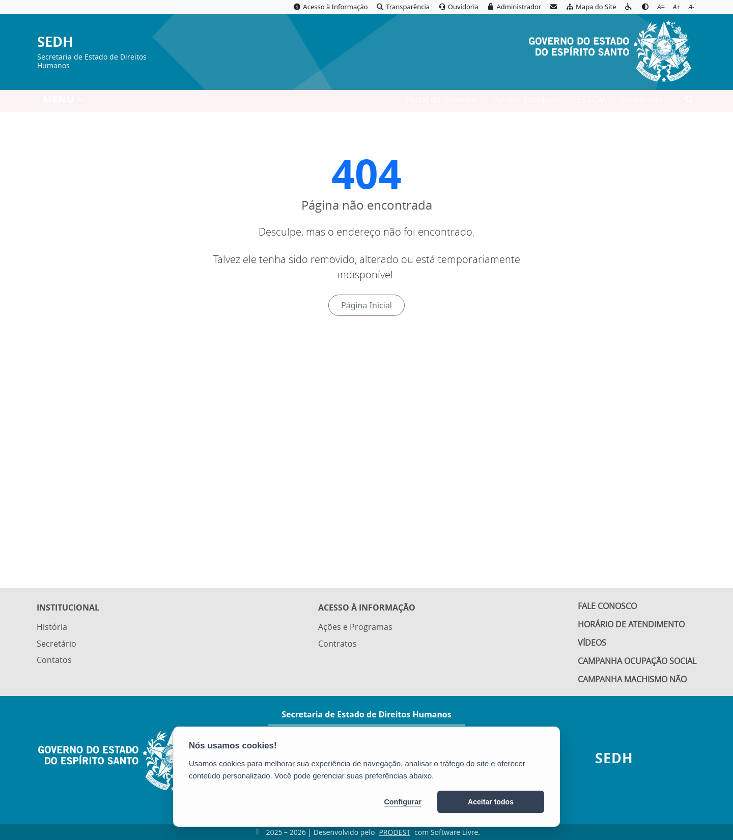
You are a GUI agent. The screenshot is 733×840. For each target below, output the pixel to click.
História (52, 623)
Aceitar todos (491, 802)
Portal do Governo (440, 102)
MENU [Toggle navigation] (65, 102)
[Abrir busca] (689, 102)
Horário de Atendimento (631, 622)
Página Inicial (366, 305)
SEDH (55, 42)
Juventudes (642, 102)
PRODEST (394, 832)
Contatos (54, 655)
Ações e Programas (355, 623)
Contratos (337, 639)
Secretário (56, 639)
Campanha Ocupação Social (637, 661)
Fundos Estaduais (526, 102)
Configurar (402, 802)
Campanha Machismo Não (632, 679)
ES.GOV (591, 102)
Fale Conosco (607, 604)
